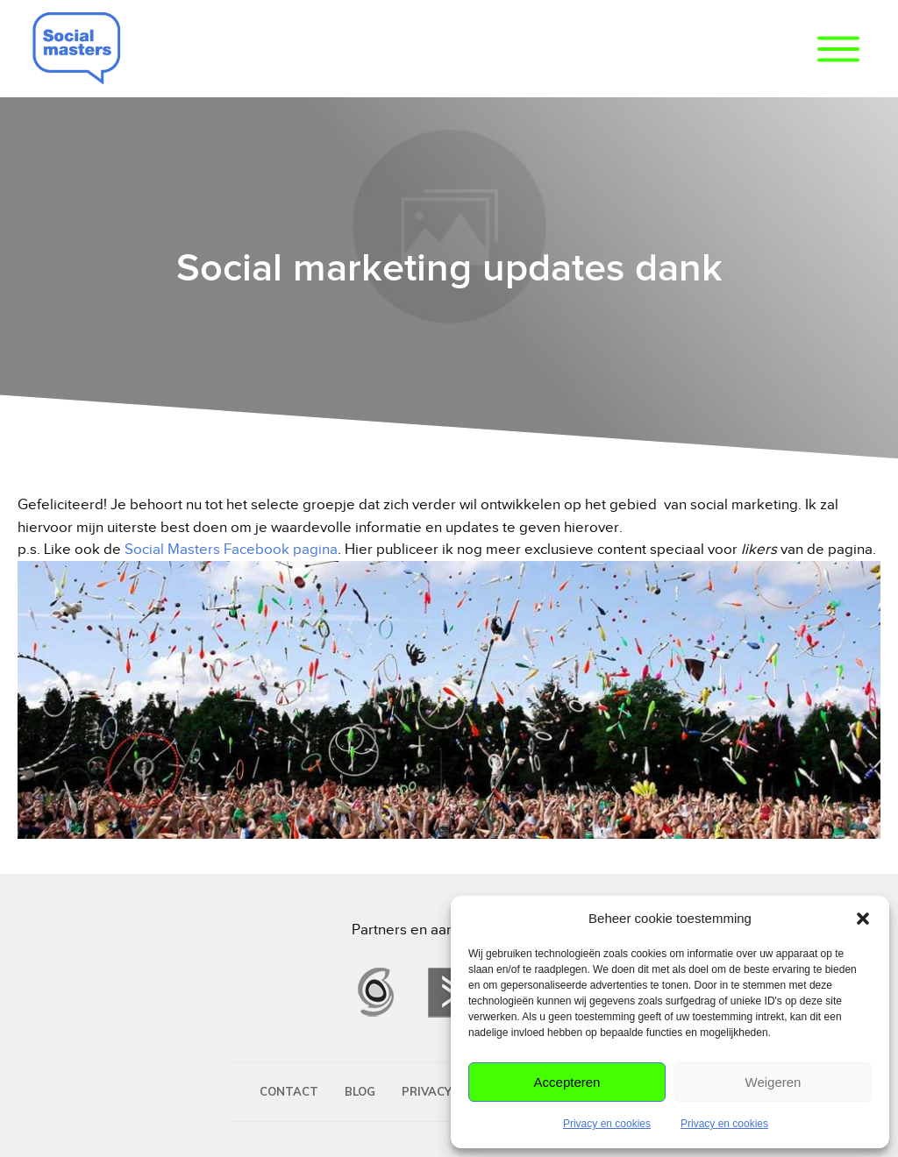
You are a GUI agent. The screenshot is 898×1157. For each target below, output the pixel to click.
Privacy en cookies (607, 1124)
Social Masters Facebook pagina (231, 549)
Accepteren (567, 1082)
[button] (863, 918)
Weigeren (773, 1082)
